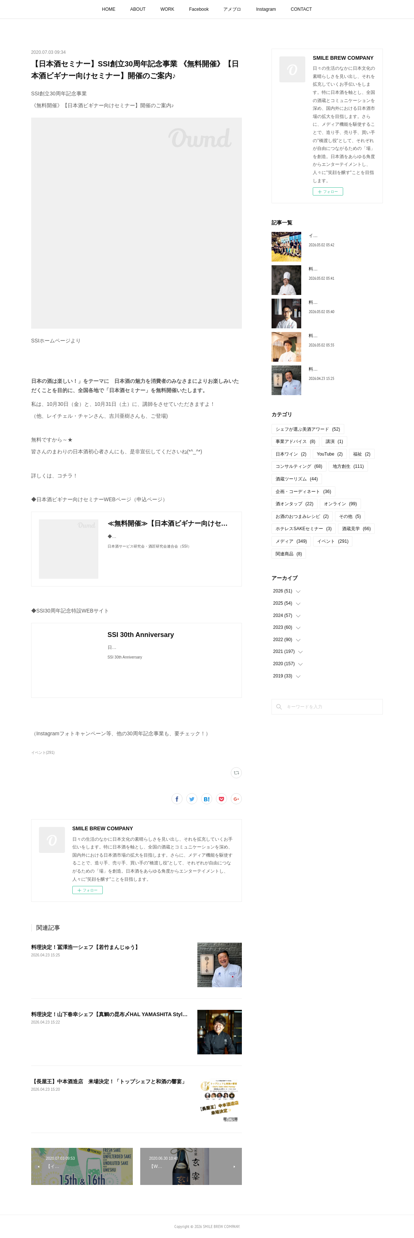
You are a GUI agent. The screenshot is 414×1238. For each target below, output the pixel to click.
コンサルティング (299, 466)
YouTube (330, 454)
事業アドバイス (295, 441)
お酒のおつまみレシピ (302, 516)
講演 (334, 441)
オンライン (340, 503)
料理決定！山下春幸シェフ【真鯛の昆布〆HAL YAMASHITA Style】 (111, 1014)
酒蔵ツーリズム (297, 479)
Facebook (199, 9)
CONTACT (301, 9)
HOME (108, 9)
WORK (167, 9)
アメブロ (232, 9)
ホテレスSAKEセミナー (304, 528)
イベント (332, 541)
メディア (291, 541)
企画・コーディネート (303, 491)
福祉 (362, 454)
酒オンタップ (294, 503)
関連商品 (289, 553)
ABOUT (137, 9)
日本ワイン (291, 454)
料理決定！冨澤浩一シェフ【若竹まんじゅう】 (85, 947)
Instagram (266, 9)
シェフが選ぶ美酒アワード (308, 429)
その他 (350, 516)
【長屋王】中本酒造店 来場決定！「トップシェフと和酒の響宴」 (109, 1081)
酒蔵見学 (356, 528)
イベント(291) (43, 753)
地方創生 (348, 466)
